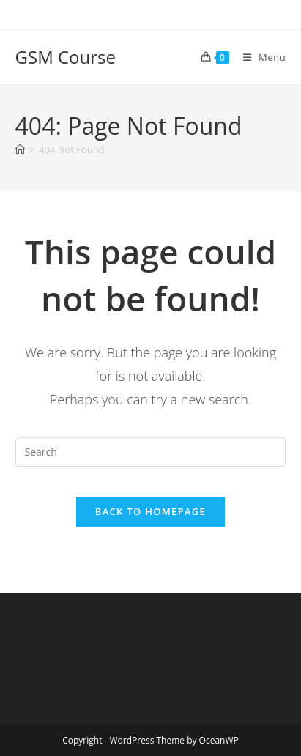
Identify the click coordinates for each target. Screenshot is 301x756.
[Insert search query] (150, 452)
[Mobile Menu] (259, 57)
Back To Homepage (150, 511)
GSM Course (65, 57)
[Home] (20, 149)
